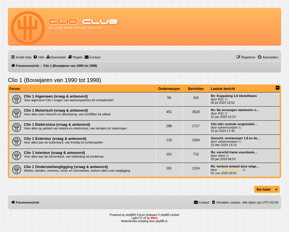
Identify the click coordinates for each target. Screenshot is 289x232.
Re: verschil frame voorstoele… (234, 152)
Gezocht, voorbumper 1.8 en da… (235, 138)
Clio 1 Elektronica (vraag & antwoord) (57, 124)
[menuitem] (38, 57)
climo (221, 155)
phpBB (130, 214)
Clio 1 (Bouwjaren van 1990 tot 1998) (54, 80)
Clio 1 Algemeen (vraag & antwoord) (56, 96)
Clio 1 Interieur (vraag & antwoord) (54, 153)
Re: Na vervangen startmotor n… (235, 110)
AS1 (221, 99)
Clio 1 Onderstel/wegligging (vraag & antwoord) (66, 167)
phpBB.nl (161, 221)
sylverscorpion (228, 127)
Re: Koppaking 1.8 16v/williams (234, 96)
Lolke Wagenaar (230, 169)
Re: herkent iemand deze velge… (235, 166)
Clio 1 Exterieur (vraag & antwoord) (55, 138)
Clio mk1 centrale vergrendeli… (234, 124)
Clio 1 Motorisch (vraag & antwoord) (56, 110)
